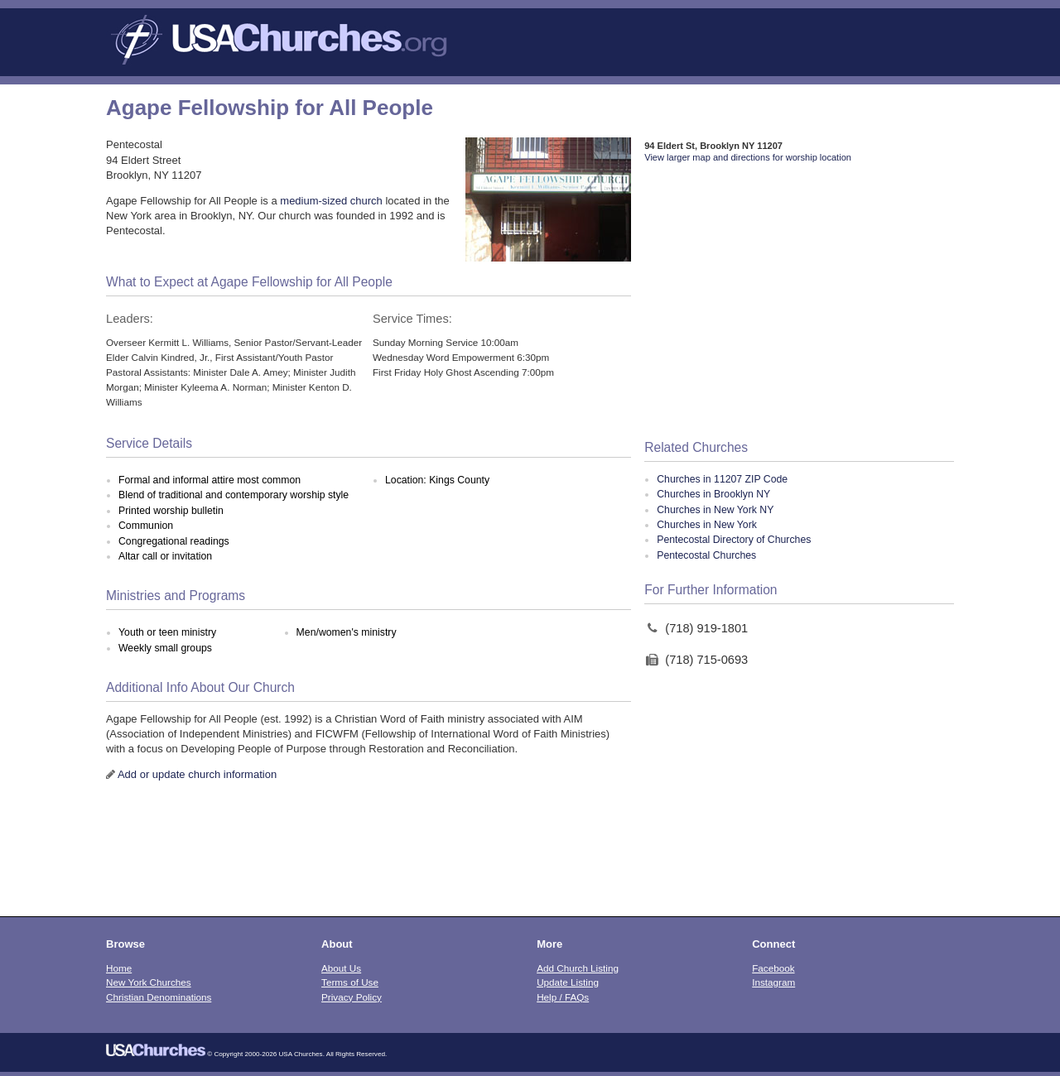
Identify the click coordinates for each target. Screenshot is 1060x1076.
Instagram (773, 982)
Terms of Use (349, 982)
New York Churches (148, 982)
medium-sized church (331, 201)
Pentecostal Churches (706, 555)
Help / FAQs (563, 997)
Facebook (773, 968)
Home (119, 968)
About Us (341, 968)
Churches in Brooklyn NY (713, 494)
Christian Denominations (158, 997)
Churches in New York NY (715, 510)
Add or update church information (197, 774)
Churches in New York (707, 525)
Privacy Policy (351, 997)
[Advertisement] (799, 302)
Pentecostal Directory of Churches (734, 539)
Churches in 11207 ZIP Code (722, 479)
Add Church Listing (578, 968)
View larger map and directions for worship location (747, 157)
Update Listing (568, 982)
